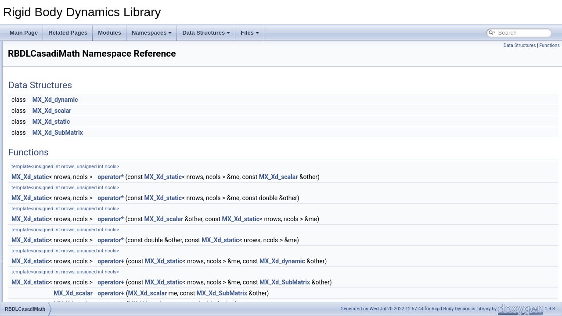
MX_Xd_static (160, 121)
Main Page (24, 32)
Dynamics (26, 77)
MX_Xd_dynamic (164, 99)
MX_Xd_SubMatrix (166, 132)
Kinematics (28, 86)
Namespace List (41, 154)
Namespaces (152, 32)
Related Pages (67, 32)
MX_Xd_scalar (160, 110)
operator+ (219, 261)
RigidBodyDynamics (52, 183)
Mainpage (26, 57)
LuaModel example (37, 115)
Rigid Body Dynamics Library (42, 48)
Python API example (38, 106)
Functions (549, 45)
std (32, 193)
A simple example (35, 96)
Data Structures (206, 32)
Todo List (25, 125)
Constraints (28, 67)
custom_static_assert (54, 164)
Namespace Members (47, 202)
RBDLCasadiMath (50, 173)
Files (250, 32)
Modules (109, 32)
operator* (219, 176)
